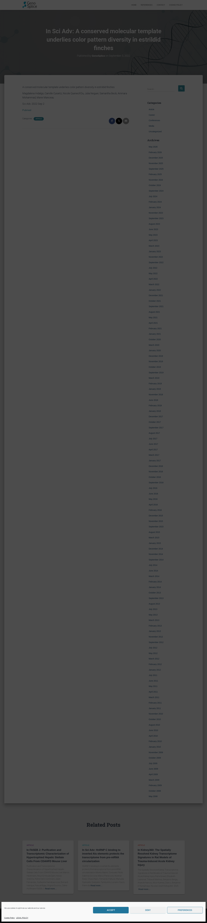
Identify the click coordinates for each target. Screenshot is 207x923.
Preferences (185, 910)
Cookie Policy (9, 918)
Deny (148, 910)
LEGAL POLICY (22, 918)
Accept (111, 910)
